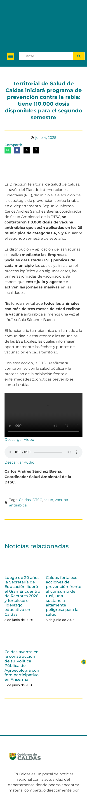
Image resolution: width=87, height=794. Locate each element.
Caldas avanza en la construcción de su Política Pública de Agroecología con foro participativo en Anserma (22, 629)
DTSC (37, 463)
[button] (10, 19)
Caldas (25, 463)
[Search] (79, 19)
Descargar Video (19, 403)
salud (48, 463)
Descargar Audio (19, 425)
